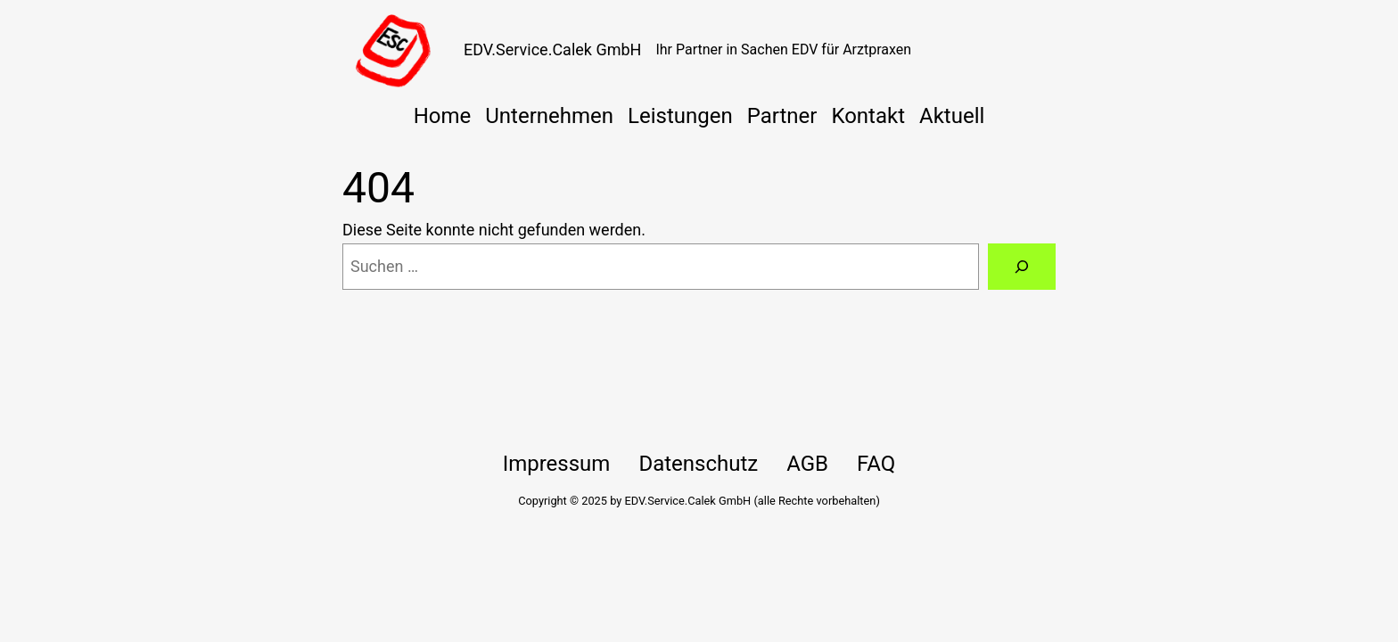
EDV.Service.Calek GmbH (552, 49)
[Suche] (1022, 266)
